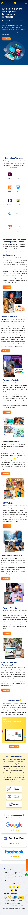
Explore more (14, 746)
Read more (7, 287)
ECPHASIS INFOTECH (18, 908)
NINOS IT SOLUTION (18, 906)
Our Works (6, 38)
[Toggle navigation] (25, 3)
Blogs (6, 881)
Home (7, 872)
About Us (7, 875)
